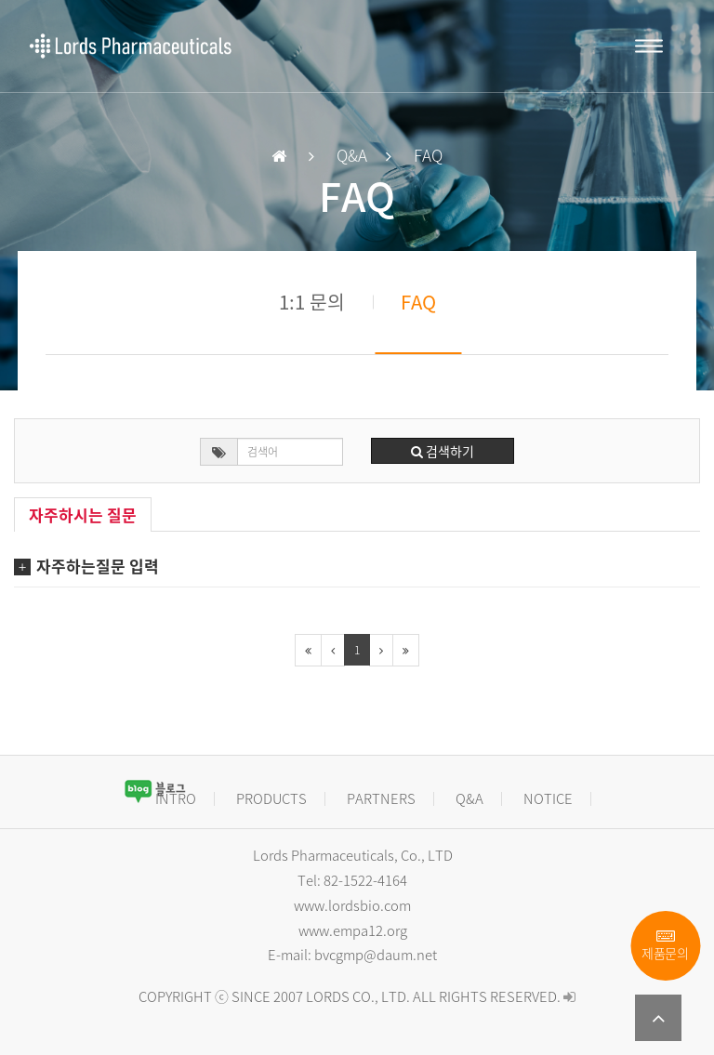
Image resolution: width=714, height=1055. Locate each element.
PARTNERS (381, 798)
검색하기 (442, 451)
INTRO (175, 798)
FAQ (418, 301)
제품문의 (665, 946)
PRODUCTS (271, 798)
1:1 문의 (312, 301)
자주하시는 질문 (83, 514)
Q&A (469, 798)
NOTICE (548, 798)
